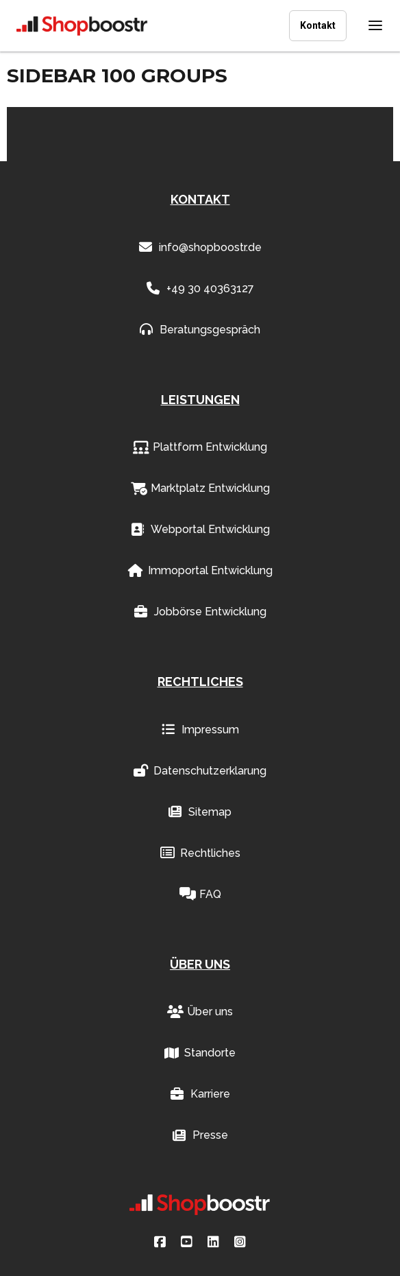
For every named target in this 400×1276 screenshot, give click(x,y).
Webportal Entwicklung (200, 529)
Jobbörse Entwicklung (200, 612)
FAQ (200, 894)
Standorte (200, 1053)
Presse (200, 1135)
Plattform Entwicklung (200, 447)
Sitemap (200, 812)
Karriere (200, 1094)
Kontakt (318, 25)
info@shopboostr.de (200, 248)
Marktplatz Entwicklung (200, 488)
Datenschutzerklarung (200, 771)
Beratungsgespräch (200, 330)
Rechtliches (200, 853)
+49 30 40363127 (200, 289)
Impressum (200, 730)
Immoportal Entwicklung (200, 571)
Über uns (200, 1012)
